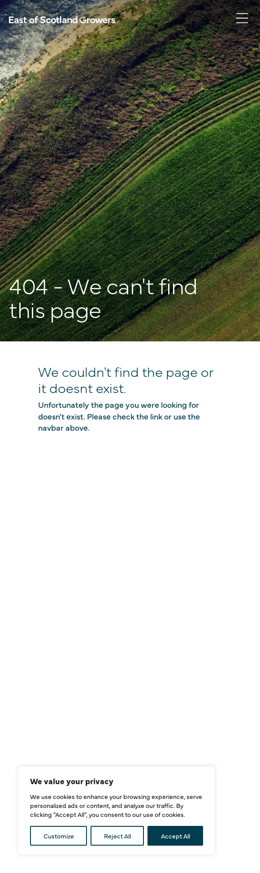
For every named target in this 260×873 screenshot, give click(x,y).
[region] (116, 810)
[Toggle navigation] (242, 18)
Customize (58, 835)
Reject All (117, 835)
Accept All (175, 835)
